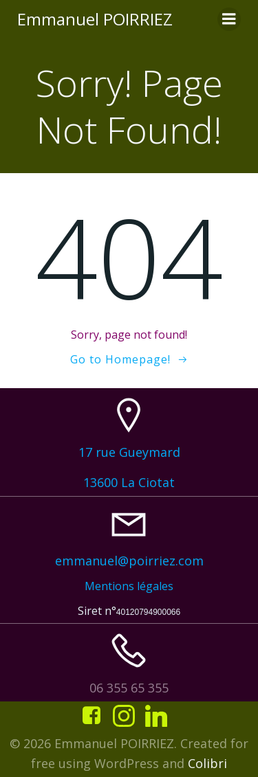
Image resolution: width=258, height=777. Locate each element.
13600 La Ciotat (129, 482)
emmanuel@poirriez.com (129, 560)
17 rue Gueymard (129, 452)
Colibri (207, 763)
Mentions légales (129, 586)
